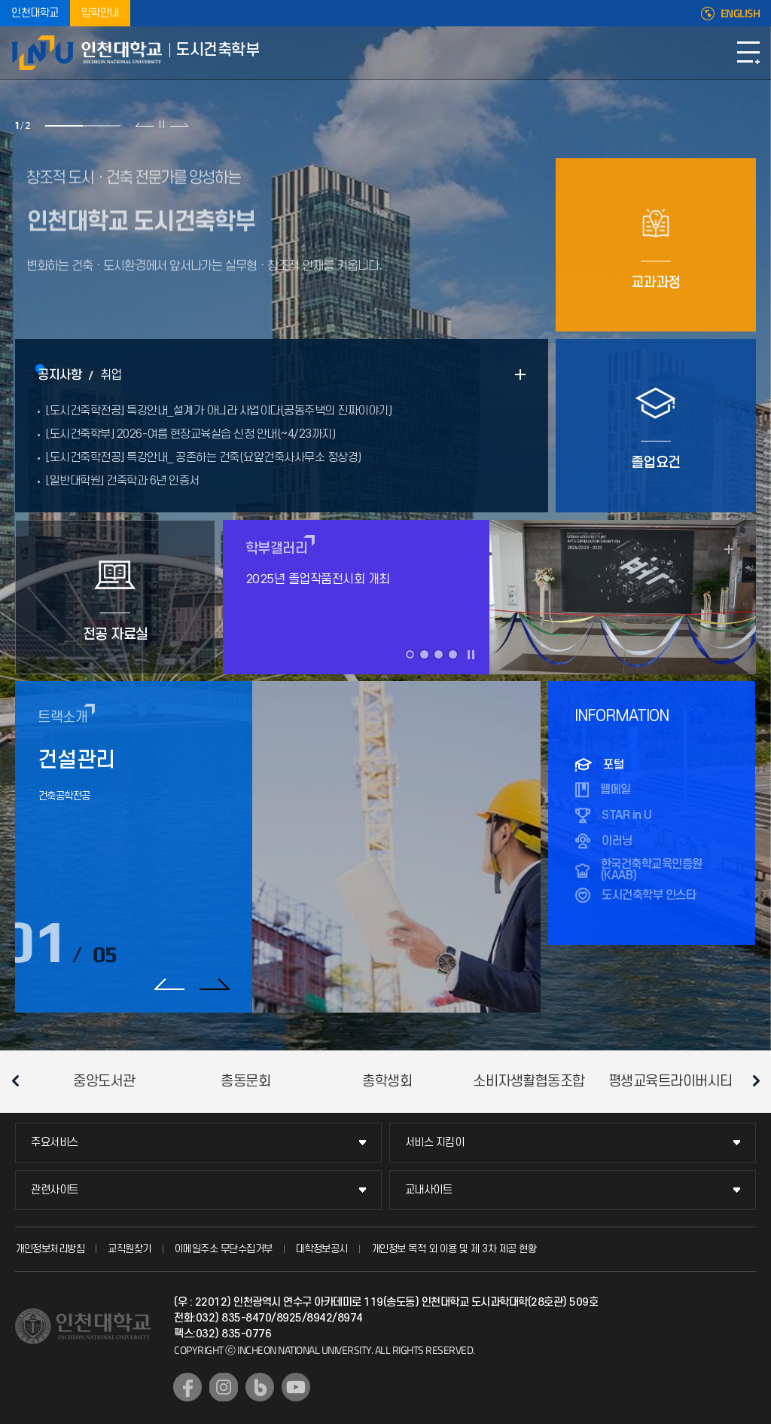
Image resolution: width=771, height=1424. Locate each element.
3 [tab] (438, 654)
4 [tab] (453, 654)
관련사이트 (54, 1190)
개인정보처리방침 (49, 1248)
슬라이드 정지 (161, 124)
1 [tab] (64, 126)
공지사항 (59, 375)
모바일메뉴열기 (748, 52)
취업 (111, 375)
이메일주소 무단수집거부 (224, 1248)
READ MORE (520, 374)
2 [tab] (101, 126)
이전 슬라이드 (145, 124)
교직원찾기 (129, 1248)
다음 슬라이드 (178, 124)
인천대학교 (35, 13)
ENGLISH (740, 13)
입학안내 (100, 13)
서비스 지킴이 (435, 1142)
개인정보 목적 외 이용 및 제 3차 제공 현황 (454, 1248)
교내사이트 (429, 1190)
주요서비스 (54, 1142)
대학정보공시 (322, 1248)
